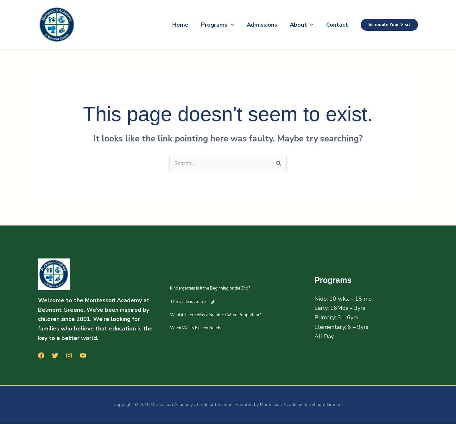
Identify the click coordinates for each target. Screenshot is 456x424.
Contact (336, 25)
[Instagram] (69, 356)
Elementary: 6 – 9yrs (341, 327)
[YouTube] (83, 356)
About (298, 25)
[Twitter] (55, 356)
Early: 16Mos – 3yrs (339, 308)
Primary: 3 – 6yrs (336, 318)
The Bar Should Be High (192, 302)
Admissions (255, 25)
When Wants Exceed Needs (195, 328)
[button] (221, 25)
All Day (324, 337)
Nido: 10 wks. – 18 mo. (343, 299)
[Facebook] (41, 356)
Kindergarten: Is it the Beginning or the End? (210, 288)
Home (169, 25)
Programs (208, 25)
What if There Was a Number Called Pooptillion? (215, 315)
